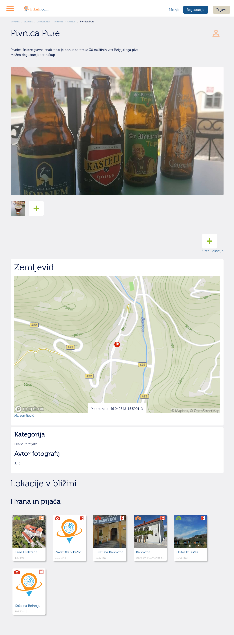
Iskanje (174, 10)
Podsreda (58, 21)
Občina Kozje (43, 21)
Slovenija (15, 21)
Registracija (195, 10)
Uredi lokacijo (213, 243)
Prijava (221, 10)
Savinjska (28, 21)
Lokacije (71, 21)
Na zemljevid (24, 416)
